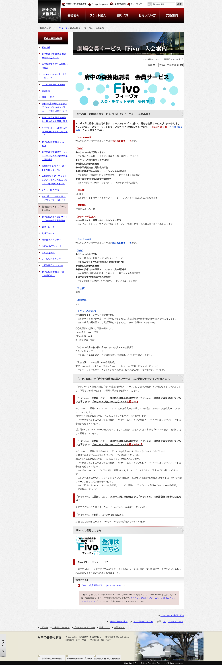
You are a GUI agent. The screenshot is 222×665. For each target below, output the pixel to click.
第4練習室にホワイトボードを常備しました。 (54, 168)
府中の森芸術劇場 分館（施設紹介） (53, 274)
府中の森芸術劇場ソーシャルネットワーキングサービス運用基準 (55, 156)
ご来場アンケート (61, 627)
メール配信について (51, 259)
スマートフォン (175, 621)
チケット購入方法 (50, 190)
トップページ (60, 28)
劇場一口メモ (48, 227)
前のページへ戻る (118, 621)
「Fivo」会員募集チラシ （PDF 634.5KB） (103, 585)
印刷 (150, 65)
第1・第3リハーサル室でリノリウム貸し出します (54, 198)
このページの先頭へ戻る (172, 615)
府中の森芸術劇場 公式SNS (53, 144)
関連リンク (104, 627)
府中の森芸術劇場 (53, 38)
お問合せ (44, 627)
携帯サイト (119, 627)
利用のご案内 (48, 97)
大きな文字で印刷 (169, 65)
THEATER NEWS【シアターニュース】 (54, 76)
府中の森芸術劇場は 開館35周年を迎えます (54, 56)
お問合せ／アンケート (52, 240)
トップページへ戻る (143, 621)
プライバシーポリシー (84, 627)
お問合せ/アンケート (52, 246)
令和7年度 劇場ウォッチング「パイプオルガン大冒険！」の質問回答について (55, 107)
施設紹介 (46, 91)
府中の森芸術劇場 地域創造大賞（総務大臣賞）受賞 (55, 119)
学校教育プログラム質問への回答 (55, 66)
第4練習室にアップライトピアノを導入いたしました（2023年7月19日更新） (55, 180)
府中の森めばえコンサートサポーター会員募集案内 (55, 219)
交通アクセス (48, 233)
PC (164, 621)
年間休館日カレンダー (52, 265)
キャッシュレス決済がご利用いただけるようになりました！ (55, 131)
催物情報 (46, 47)
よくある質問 (48, 253)
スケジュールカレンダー (53, 84)
